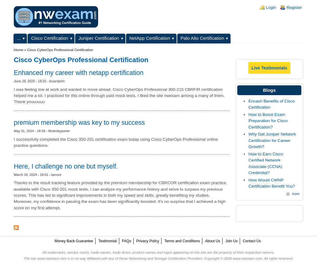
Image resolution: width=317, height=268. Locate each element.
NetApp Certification (149, 38)
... (19, 38)
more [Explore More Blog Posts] (296, 193)
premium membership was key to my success (79, 122)
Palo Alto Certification (202, 38)
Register (294, 7)
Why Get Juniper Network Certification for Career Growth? (272, 140)
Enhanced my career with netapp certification (78, 72)
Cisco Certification (49, 38)
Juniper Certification (98, 38)
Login (271, 7)
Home (18, 50)
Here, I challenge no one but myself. (66, 166)
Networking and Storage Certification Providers (165, 258)
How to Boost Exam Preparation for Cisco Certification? (268, 120)
